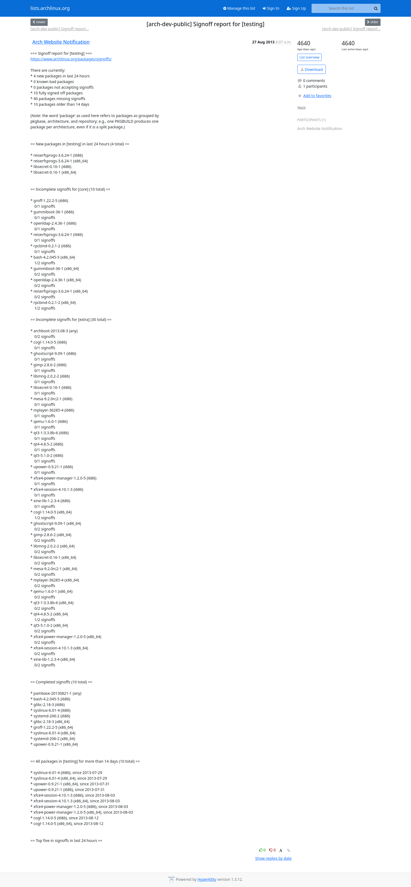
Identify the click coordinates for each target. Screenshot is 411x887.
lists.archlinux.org (50, 8)
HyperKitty (207, 879)
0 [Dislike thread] (272, 849)
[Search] (376, 8)
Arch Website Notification (61, 42)
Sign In (271, 8)
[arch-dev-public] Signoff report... (59, 28)
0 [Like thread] (263, 849)
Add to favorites (314, 95)
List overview (309, 57)
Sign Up (296, 8)
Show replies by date (273, 858)
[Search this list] (341, 8)
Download (312, 69)
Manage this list (239, 8)
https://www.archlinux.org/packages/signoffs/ (71, 58)
